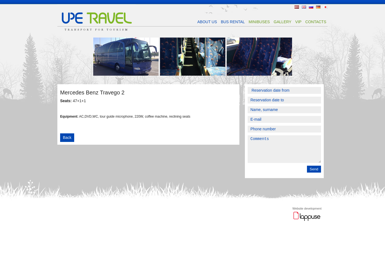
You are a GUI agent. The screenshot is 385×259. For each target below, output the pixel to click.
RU (311, 7)
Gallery (282, 22)
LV (297, 7)
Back (67, 137)
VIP (298, 22)
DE (318, 7)
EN (304, 7)
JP (325, 7)
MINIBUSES (259, 22)
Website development (307, 213)
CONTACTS (315, 22)
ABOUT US (207, 22)
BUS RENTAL (233, 22)
